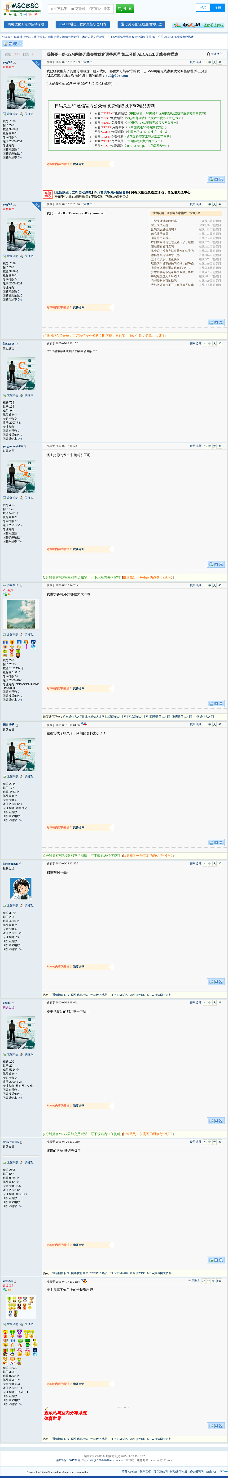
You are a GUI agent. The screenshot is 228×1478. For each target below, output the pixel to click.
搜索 (126, 9)
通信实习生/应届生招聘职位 (141, 24)
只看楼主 (86, 62)
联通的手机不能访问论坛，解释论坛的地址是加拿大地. (174, 263)
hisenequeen (10, 863)
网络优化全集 (79, 995)
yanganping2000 (13, 446)
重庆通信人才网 (182, 716)
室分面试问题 (159, 225)
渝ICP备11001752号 (68, 1460)
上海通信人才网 (116, 716)
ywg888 (7, 62)
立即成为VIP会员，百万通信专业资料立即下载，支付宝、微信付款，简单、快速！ (104, 335)
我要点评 (78, 164)
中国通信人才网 (204, 716)
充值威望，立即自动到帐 (73, 192)
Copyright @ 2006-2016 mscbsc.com (103, 1460)
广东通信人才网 (73, 716)
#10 (219, 1280)
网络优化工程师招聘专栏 (26, 24)
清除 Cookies (129, 1471)
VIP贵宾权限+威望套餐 (112, 192)
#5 (220, 585)
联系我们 (145, 1471)
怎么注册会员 (159, 233)
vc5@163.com (117, 75)
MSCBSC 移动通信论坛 (16, 37)
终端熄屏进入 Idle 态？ (165, 276)
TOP (222, 1471)
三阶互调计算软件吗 (164, 221)
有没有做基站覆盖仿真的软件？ (171, 268)
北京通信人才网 (95, 716)
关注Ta (29, 114)
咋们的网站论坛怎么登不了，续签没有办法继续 (174, 242)
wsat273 (8, 1281)
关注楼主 (214, 54)
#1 (220, 62)
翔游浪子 (8, 724)
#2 (220, 204)
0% (20, 157)
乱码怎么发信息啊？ (164, 229)
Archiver (211, 1471)
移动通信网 (160, 1471)
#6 (220, 724)
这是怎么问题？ (161, 238)
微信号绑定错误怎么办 (165, 255)
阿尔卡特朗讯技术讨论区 (77, 37)
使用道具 (195, 62)
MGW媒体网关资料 (159, 995)
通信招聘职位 (60, 995)
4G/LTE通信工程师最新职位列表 (82, 24)
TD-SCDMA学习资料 (122, 995)
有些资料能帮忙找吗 (164, 280)
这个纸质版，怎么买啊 (165, 259)
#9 (220, 1141)
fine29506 (8, 343)
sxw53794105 (11, 1142)
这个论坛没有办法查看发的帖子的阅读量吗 (174, 250)
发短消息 (12, 114)
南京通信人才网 (138, 716)
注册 (217, 7)
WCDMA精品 (98, 995)
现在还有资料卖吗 (162, 246)
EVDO (141, 995)
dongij (7, 1002)
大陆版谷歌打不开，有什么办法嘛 (172, 285)
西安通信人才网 (160, 716)
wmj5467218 (10, 585)
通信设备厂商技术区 (46, 37)
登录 (203, 7)
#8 (220, 1002)
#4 (220, 446)
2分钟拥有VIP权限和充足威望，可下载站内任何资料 (82, 577)
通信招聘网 (196, 1471)
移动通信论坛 (178, 1471)
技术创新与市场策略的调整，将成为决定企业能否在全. (174, 272)
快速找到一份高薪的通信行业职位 (148, 577)
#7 (220, 863)
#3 (220, 343)
